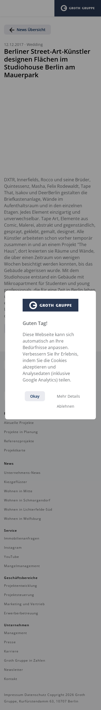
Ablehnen (65, 406)
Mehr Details (68, 396)
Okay (35, 396)
